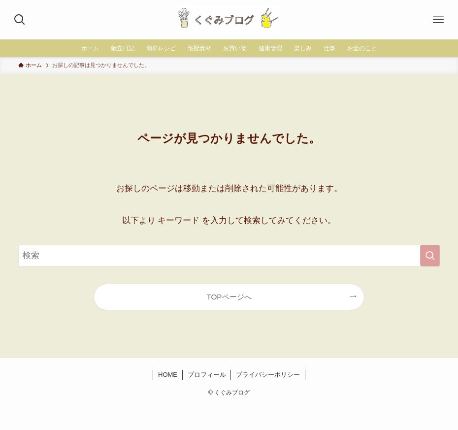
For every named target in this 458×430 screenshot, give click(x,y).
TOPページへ (228, 297)
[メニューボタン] (438, 19)
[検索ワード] (229, 255)
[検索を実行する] (430, 255)
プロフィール (207, 374)
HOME (167, 374)
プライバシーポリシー (268, 374)
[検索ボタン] (19, 19)
